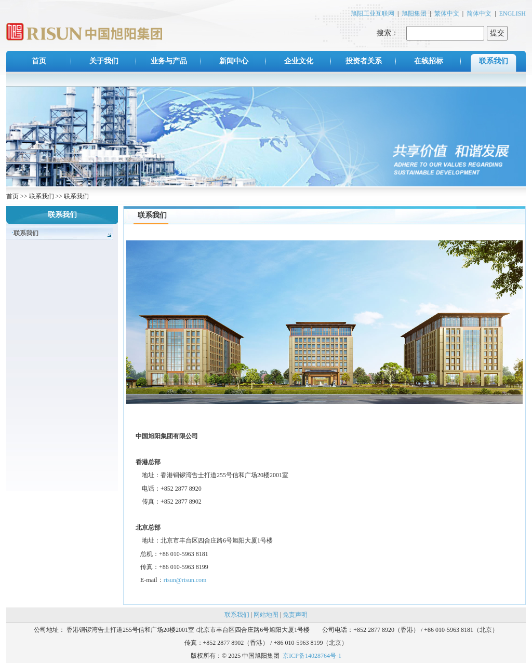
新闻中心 (233, 61)
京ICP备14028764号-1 (312, 655)
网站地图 (266, 614)
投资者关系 (363, 61)
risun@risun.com (185, 580)
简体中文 (479, 13)
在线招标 (428, 61)
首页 (39, 61)
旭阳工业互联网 (372, 13)
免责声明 (295, 614)
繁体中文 (446, 13)
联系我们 (493, 61)
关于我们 (103, 61)
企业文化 (298, 61)
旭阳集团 (414, 13)
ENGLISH (512, 13)
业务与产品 (169, 61)
